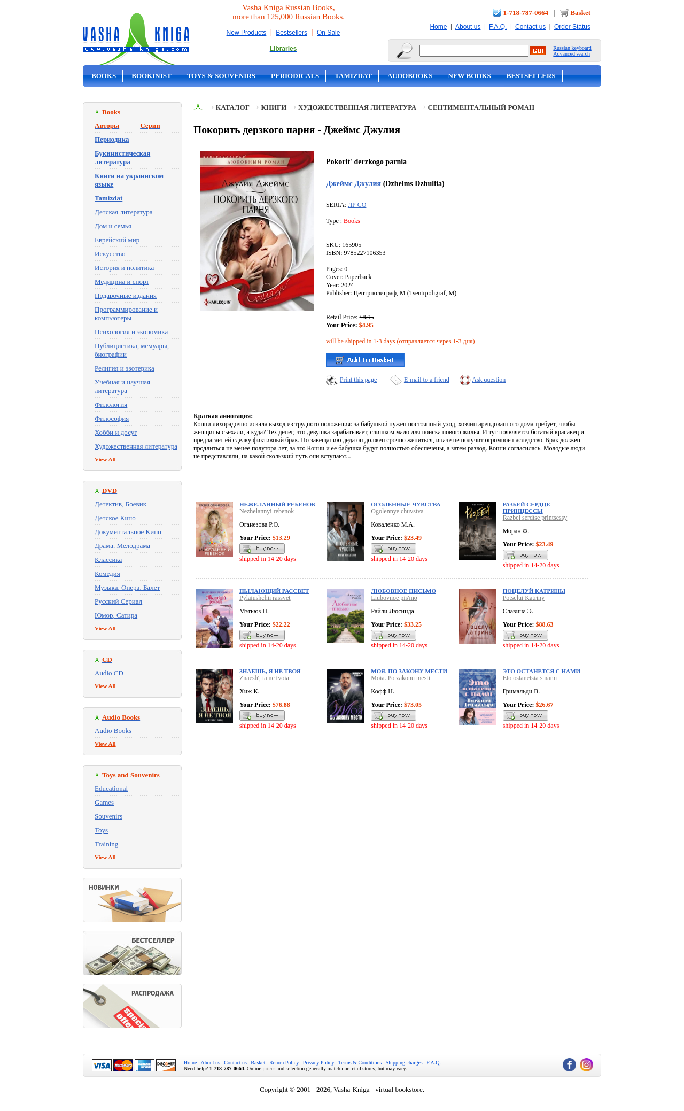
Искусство (110, 254)
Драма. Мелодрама (122, 546)
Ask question (489, 379)
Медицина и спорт (122, 281)
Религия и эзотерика (124, 368)
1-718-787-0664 (526, 13)
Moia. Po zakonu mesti (400, 678)
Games (104, 802)
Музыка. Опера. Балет (127, 587)
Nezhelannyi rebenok (266, 511)
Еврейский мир (117, 240)
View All (105, 459)
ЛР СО (357, 205)
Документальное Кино (128, 532)
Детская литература (124, 212)
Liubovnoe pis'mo (394, 597)
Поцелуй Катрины (534, 591)
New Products (247, 32)
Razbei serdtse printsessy (535, 517)
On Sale (328, 32)
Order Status (572, 26)
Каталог (233, 107)
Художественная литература (136, 446)
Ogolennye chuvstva (397, 511)
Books (103, 76)
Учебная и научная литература (122, 386)
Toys (101, 830)
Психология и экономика (131, 332)
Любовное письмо (403, 591)
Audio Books (113, 731)
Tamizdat (353, 76)
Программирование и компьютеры (126, 313)
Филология (111, 404)
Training (106, 844)
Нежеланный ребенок (277, 504)
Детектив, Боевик (120, 504)
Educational (111, 788)
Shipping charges (404, 1063)
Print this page (358, 379)
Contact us (530, 26)
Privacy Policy (319, 1063)
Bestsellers (291, 32)
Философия (112, 418)
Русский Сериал (118, 601)
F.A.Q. (498, 26)
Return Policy (284, 1063)
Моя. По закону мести (409, 671)
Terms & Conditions (360, 1063)
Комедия (107, 573)
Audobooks (410, 76)
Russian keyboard (572, 48)
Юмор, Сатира (116, 615)
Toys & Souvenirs (221, 76)
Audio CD (109, 673)
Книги (273, 107)
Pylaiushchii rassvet (265, 597)
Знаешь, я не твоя (269, 671)
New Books (469, 76)
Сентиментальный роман (481, 107)
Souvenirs (108, 816)
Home (438, 26)
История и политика (124, 268)
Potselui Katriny (524, 597)
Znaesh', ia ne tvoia (264, 678)
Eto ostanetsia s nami (530, 678)
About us (467, 26)
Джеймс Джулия (353, 183)
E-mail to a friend (426, 379)
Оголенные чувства (405, 504)
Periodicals (295, 76)
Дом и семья (113, 226)
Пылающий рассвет (274, 591)
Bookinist (151, 76)
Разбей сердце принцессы (526, 507)
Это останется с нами (541, 671)
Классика (108, 560)
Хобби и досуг (116, 432)
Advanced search (571, 54)
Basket (580, 13)
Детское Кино (115, 518)
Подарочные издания (126, 295)
